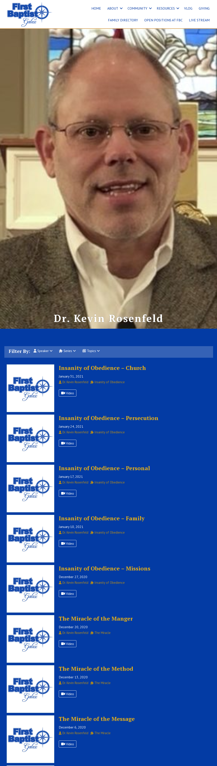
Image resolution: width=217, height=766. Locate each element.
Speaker (43, 357)
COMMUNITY (137, 8)
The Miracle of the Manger (96, 625)
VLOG (188, 8)
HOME (96, 8)
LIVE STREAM (199, 20)
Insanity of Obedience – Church (102, 374)
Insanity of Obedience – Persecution (108, 424)
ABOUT (112, 8)
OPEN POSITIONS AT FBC (163, 20)
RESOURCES (166, 8)
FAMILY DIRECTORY (123, 20)
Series (67, 357)
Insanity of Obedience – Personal (104, 474)
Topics (91, 357)
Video (67, 399)
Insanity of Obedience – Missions (104, 575)
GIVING (204, 8)
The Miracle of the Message (97, 725)
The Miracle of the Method (96, 675)
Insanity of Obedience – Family (102, 524)
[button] (121, 8)
